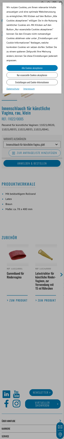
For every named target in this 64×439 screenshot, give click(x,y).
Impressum (29, 88)
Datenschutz (12, 88)
